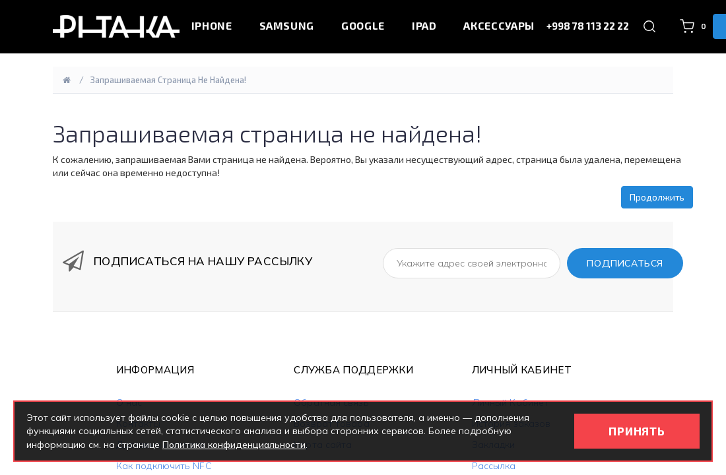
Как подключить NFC (164, 466)
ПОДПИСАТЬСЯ (625, 263)
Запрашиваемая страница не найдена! (168, 80)
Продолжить (657, 197)
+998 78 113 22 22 (587, 26)
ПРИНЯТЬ (637, 431)
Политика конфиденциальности (234, 445)
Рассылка (494, 466)
